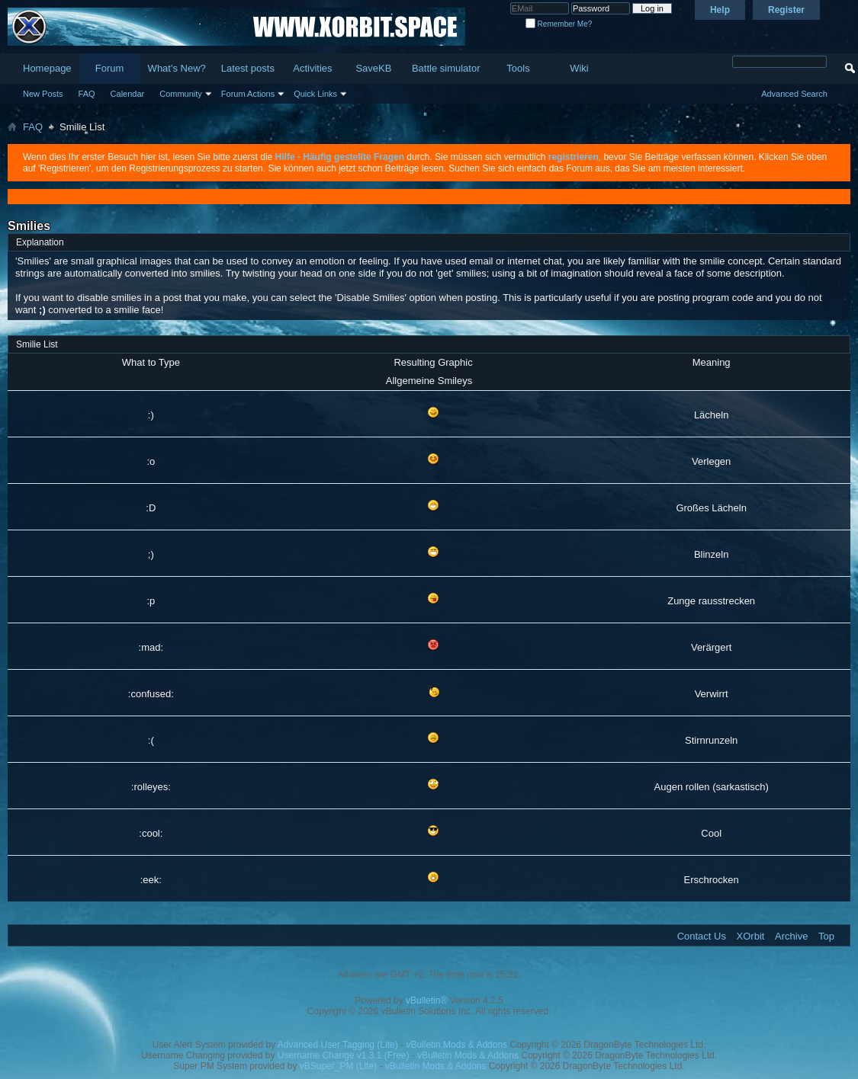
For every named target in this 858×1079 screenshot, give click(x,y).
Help (720, 10)
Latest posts (248, 68)
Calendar (128, 93)
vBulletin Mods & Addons (456, 1044)
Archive (791, 936)
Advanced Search (794, 93)
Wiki (579, 68)
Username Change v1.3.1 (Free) (344, 1055)
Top (826, 936)
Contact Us (701, 936)
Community (180, 93)
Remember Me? (558, 24)
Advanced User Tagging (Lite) (338, 1044)
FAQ (87, 93)
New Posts (43, 93)
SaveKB (373, 68)
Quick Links (315, 93)
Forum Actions (248, 93)
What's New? (177, 68)
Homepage (47, 68)
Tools (517, 68)
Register (786, 10)
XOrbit (751, 936)
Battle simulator (446, 68)
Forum (109, 68)
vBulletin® (426, 1000)
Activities (312, 68)
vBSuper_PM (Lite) (338, 1066)
